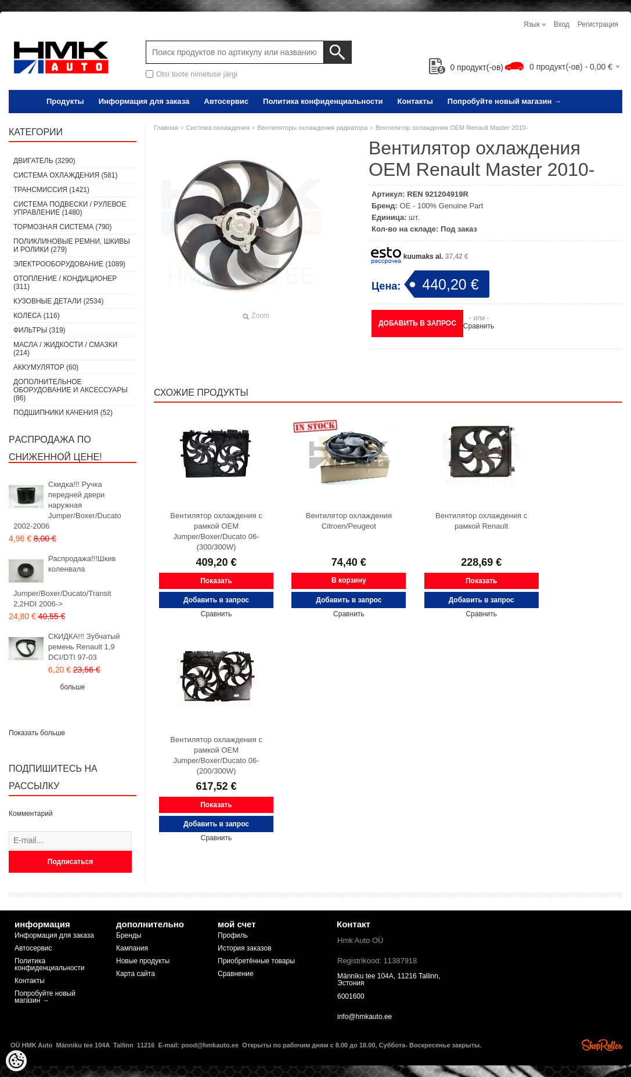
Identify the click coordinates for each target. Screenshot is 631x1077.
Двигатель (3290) (44, 161)
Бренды (128, 935)
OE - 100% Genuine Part (442, 205)
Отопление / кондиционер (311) (65, 282)
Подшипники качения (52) (63, 413)
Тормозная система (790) (62, 227)
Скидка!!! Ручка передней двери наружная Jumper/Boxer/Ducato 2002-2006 (67, 505)
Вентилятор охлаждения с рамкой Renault (481, 520)
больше (72, 687)
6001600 (351, 996)
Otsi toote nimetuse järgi (196, 74)
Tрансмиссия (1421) (51, 190)
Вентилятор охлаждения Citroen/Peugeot (349, 520)
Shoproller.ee (602, 1045)
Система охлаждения (217, 127)
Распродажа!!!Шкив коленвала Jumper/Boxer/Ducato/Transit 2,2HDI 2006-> (64, 581)
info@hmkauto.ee (364, 1016)
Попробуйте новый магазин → (504, 101)
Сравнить (478, 326)
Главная (166, 127)
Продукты (65, 101)
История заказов (245, 948)
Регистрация (598, 24)
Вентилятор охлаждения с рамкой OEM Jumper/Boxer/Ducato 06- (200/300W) (216, 755)
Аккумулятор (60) (45, 367)
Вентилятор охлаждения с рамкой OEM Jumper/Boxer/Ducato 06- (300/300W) (216, 531)
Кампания (132, 948)
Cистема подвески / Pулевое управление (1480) (69, 208)
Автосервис (226, 101)
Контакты (415, 101)
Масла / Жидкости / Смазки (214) (65, 349)
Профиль (233, 935)
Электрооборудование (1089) (69, 264)
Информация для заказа (144, 101)
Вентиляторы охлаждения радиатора (312, 127)
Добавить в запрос (417, 323)
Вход (561, 24)
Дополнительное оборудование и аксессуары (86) (70, 390)
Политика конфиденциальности (323, 101)
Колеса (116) (36, 316)
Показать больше (37, 733)
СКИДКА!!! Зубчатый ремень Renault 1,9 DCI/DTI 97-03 (84, 647)
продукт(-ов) (466, 67)
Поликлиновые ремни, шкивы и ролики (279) (71, 245)
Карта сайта (135, 973)
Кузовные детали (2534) (58, 301)
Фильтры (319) (39, 330)
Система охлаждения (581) (65, 175)
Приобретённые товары (256, 960)
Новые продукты (143, 960)
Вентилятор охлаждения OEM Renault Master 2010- (452, 127)
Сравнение (236, 973)
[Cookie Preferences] (16, 1060)
